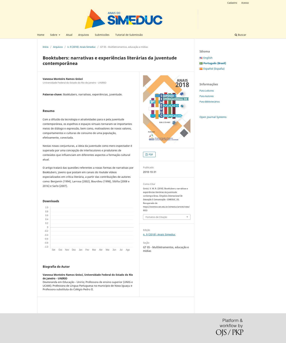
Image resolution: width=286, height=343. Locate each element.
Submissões (102, 34)
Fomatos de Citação (156, 217)
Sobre (54, 34)
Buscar (240, 34)
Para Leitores (207, 90)
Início (46, 47)
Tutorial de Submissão (129, 34)
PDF (150, 154)
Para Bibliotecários (210, 101)
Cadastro (232, 2)
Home (40, 34)
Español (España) (214, 68)
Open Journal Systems (213, 117)
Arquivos (83, 34)
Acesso (245, 2)
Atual (69, 34)
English (207, 57)
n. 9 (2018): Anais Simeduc (81, 47)
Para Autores (207, 96)
